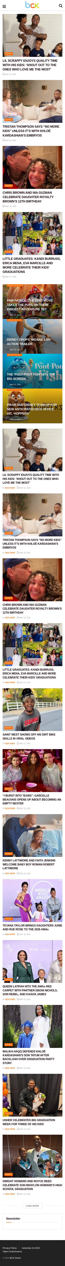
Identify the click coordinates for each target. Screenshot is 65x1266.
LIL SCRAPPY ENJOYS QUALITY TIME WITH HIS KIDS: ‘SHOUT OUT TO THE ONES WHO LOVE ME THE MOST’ (30, 65)
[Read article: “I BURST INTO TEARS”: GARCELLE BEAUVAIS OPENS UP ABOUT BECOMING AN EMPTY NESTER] (32, 770)
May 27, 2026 (9, 277)
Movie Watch (14, 285)
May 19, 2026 (13, 315)
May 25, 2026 (23, 1068)
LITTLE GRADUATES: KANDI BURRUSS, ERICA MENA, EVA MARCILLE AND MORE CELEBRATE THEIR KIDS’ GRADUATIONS (29, 673)
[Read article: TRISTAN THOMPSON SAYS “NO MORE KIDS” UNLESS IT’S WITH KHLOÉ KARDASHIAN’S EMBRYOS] (32, 101)
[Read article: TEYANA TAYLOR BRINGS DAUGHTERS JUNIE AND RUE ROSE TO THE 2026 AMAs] (32, 900)
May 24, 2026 (23, 1129)
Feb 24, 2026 (13, 419)
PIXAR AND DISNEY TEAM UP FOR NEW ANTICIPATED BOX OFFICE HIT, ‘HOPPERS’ (32, 409)
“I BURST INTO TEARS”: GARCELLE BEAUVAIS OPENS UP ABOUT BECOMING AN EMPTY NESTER (32, 799)
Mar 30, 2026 (14, 350)
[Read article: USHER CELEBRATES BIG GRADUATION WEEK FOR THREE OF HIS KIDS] (32, 1095)
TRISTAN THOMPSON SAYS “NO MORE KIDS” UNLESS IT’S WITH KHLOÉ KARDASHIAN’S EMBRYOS (31, 131)
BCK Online (15, 1258)
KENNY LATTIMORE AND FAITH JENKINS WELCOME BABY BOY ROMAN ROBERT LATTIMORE (29, 864)
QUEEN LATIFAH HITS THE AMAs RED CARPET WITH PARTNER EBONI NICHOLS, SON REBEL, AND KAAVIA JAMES (30, 990)
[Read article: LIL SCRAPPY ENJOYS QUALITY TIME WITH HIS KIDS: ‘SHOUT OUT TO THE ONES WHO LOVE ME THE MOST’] (32, 35)
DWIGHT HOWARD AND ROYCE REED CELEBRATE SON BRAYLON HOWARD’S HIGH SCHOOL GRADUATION (32, 1185)
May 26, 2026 (23, 808)
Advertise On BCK (31, 1248)
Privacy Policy (10, 1248)
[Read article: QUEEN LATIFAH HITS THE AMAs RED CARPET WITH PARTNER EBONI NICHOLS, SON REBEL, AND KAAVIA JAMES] (32, 961)
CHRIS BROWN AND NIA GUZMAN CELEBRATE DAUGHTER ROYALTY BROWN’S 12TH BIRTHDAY (28, 197)
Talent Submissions (12, 1251)
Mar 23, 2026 (14, 385)
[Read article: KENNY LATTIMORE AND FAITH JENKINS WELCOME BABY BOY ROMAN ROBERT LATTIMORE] (32, 835)
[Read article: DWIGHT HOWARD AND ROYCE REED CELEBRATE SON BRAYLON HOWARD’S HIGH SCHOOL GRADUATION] (32, 1156)
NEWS (8, 54)
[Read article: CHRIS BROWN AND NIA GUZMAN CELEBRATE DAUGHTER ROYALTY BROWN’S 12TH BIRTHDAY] (32, 167)
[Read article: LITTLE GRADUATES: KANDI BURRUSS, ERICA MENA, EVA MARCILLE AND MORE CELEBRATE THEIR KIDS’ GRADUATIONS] (32, 233)
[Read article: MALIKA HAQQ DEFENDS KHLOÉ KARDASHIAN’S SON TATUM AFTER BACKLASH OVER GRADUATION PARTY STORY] (32, 1026)
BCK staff (10, 488)
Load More (32, 1206)
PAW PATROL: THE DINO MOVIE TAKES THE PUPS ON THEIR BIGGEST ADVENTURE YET (30, 305)
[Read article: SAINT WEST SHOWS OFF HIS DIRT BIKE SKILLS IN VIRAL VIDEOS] (32, 709)
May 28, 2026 (9, 74)
